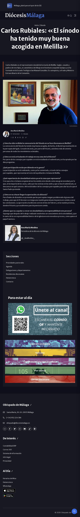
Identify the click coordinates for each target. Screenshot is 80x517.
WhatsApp (7, 486)
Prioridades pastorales (15, 263)
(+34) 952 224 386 (13, 418)
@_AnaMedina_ (28, 238)
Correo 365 (7, 450)
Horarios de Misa (9, 478)
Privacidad (7, 461)
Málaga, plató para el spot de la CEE (28, 6)
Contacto (9, 282)
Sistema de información (12, 453)
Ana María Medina (17, 131)
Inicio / (37, 25)
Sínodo (43, 25)
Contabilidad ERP (9, 446)
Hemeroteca (11, 278)
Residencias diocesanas (15, 274)
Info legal (6, 457)
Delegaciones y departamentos (18, 270)
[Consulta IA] (74, 511)
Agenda (9, 266)
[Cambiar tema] (68, 15)
